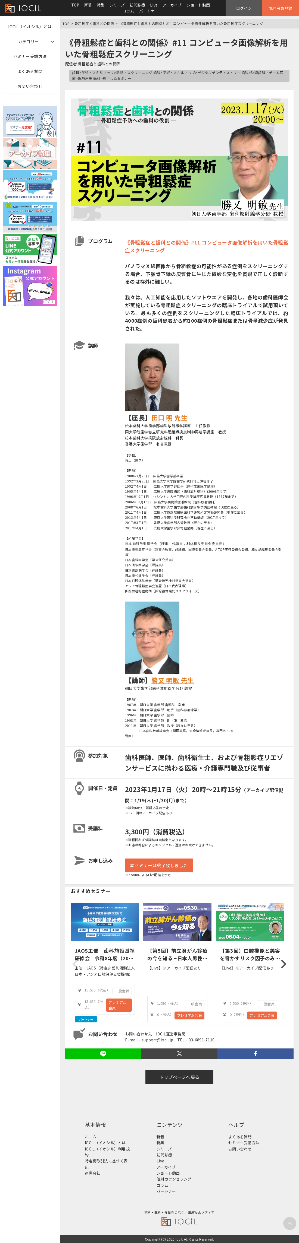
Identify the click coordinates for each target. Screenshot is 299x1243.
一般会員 (122, 990)
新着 (88, 5)
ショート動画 (198, 5)
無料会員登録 (280, 8)
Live (154, 5)
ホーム (90, 1136)
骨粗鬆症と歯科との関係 (94, 23)
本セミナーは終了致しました (159, 865)
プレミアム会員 (117, 1005)
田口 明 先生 (169, 417)
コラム (128, 11)
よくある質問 (29, 71)
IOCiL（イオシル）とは (30, 26)
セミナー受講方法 (29, 56)
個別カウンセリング (174, 1179)
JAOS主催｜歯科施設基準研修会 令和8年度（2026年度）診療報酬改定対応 (105, 958)
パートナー (148, 11)
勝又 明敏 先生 (172, 680)
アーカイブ (172, 5)
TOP (75, 5)
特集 (101, 5)
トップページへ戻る (180, 1077)
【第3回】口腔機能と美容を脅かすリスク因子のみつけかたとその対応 (250, 958)
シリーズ (117, 5)
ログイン (244, 8)
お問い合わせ (29, 86)
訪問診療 (137, 5)
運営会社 (92, 1173)
